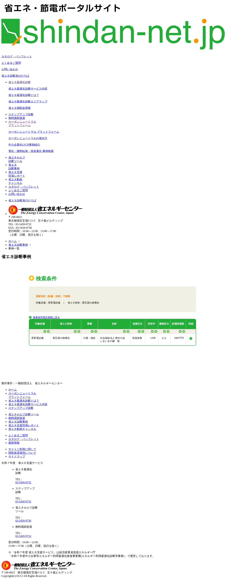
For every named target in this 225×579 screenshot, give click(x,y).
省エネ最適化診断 (19, 82)
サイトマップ (16, 456)
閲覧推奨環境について (22, 452)
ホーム (12, 241)
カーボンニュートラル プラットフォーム (33, 131)
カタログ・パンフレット (16, 56)
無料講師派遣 (16, 118)
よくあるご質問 (11, 62)
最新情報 (14, 442)
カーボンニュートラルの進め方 (27, 138)
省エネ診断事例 (18, 244)
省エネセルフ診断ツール (23, 414)
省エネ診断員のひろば (15, 75)
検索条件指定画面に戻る (46, 317)
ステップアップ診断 (20, 114)
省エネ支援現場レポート (23, 425)
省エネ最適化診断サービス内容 (27, 88)
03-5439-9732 (23, 482)
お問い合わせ (9, 69)
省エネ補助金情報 (19, 107)
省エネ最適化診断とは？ (23, 95)
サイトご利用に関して (22, 449)
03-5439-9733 (23, 501)
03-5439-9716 (23, 536)
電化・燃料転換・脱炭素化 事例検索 (31, 151)
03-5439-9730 (23, 520)
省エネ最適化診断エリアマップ (27, 101)
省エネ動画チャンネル (22, 429)
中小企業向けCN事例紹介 (24, 144)
